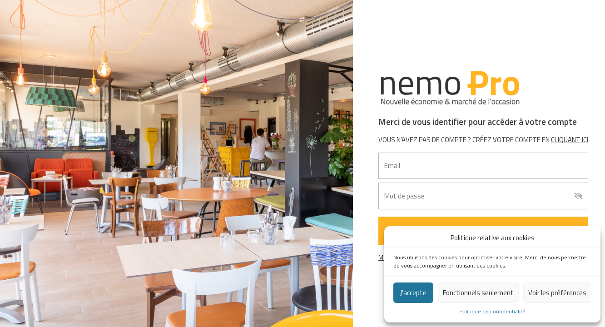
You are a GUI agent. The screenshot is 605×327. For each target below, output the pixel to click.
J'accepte (413, 292)
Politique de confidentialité (492, 311)
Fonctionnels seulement (478, 292)
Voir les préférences (557, 292)
